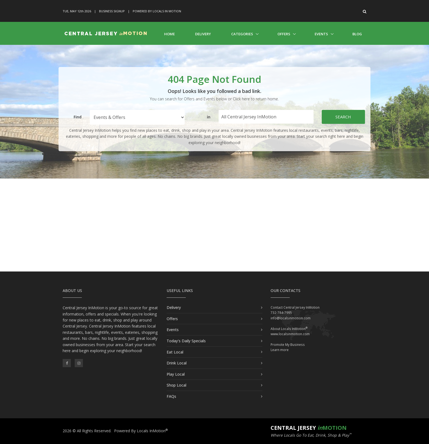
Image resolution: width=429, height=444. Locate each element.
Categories (242, 33)
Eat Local (175, 352)
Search (343, 116)
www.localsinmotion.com (290, 334)
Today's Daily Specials (186, 340)
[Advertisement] (214, 225)
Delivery (203, 33)
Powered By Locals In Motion (157, 11)
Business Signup (112, 11)
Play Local (176, 374)
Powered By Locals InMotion (141, 430)
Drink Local (177, 363)
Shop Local (176, 385)
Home (169, 33)
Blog (357, 33)
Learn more (280, 349)
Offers (283, 33)
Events (321, 33)
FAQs (171, 396)
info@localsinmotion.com (291, 318)
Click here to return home (255, 98)
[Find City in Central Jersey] (266, 117)
